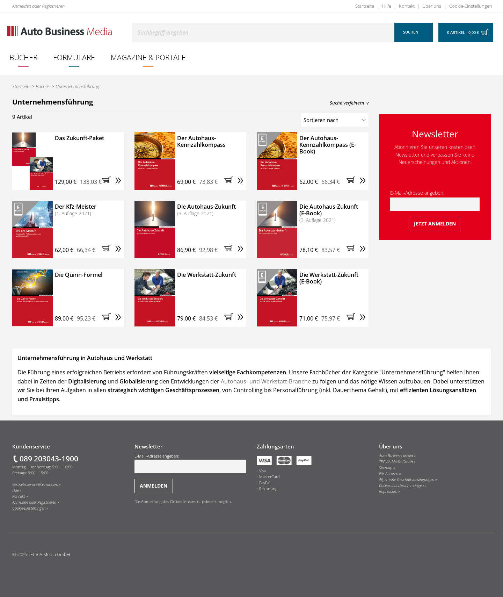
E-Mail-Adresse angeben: (435, 200)
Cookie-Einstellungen (470, 6)
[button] (108, 181)
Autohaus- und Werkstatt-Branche (266, 381)
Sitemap (385, 467)
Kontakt (407, 6)
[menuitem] (23, 57)
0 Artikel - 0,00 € (463, 32)
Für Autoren (388, 473)
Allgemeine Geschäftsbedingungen (406, 479)
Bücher (23, 57)
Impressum (388, 491)
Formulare (74, 57)
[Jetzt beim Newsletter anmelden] (435, 224)
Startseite (364, 6)
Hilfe (386, 6)
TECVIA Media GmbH (396, 461)
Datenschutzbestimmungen (401, 485)
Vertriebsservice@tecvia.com (35, 484)
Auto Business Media (396, 455)
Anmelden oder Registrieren (38, 6)
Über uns (431, 6)
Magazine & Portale (148, 57)
